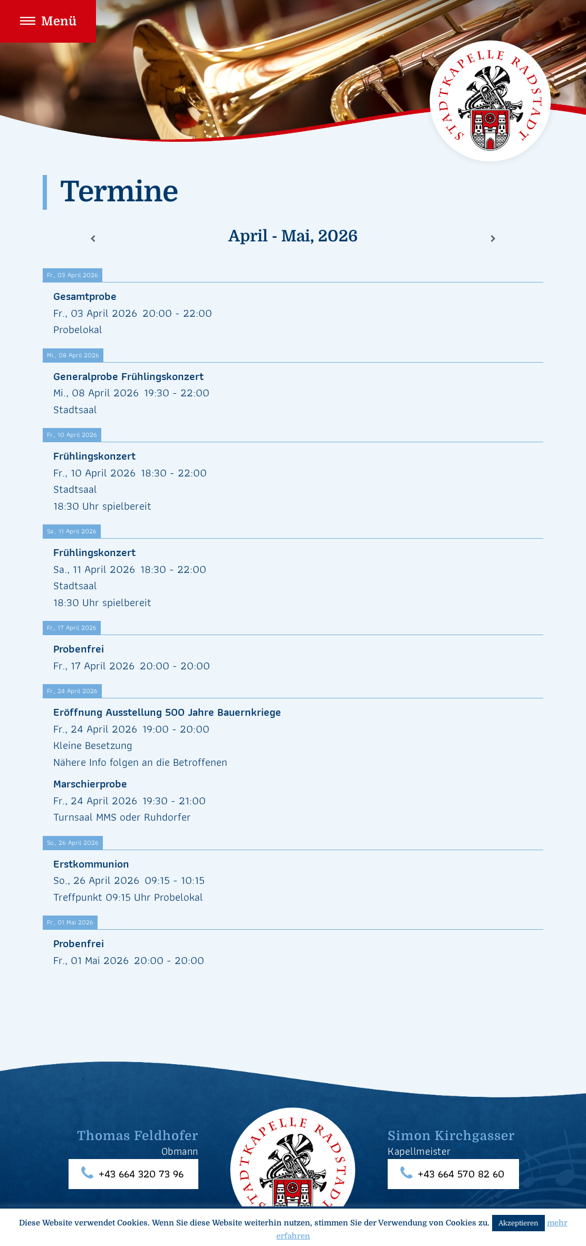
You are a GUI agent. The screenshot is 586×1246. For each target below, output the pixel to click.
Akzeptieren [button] (518, 1223)
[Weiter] (493, 238)
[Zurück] (93, 238)
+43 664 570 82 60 (461, 1174)
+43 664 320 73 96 (141, 1174)
